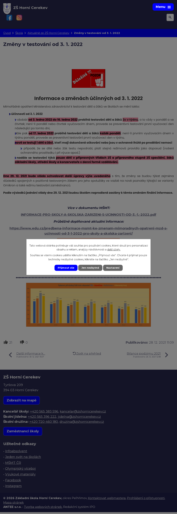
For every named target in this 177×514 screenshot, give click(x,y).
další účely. (114, 249)
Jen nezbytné (90, 267)
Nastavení (114, 267)
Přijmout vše (65, 267)
